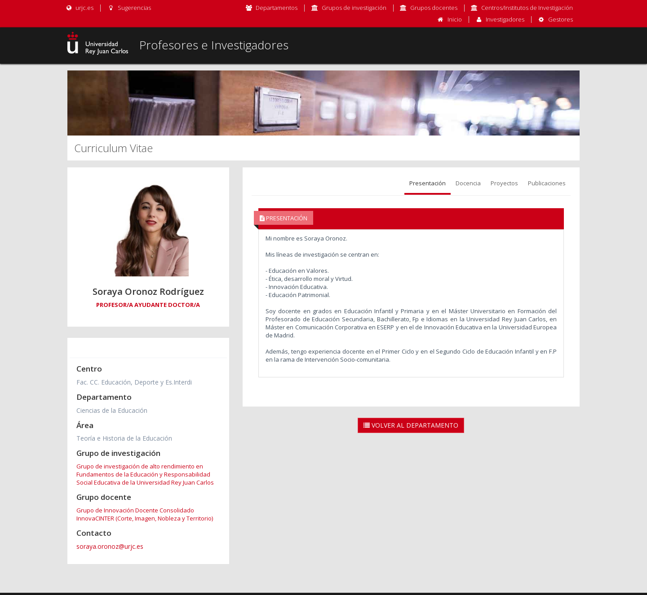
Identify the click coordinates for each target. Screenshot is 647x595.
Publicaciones (547, 183)
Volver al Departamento (410, 425)
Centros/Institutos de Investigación (527, 8)
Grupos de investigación (354, 8)
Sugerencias (129, 8)
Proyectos (504, 183)
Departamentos (276, 8)
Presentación (427, 183)
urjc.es (79, 8)
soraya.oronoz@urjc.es (109, 546)
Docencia (468, 183)
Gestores (560, 19)
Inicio (455, 19)
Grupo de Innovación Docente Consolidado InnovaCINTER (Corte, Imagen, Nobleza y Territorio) (144, 514)
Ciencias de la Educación (111, 410)
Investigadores (505, 19)
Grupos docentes (433, 8)
